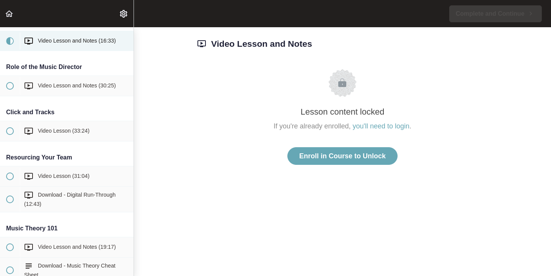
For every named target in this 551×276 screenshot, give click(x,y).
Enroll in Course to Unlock (342, 156)
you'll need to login (381, 126)
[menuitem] (124, 13)
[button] (9, 13)
